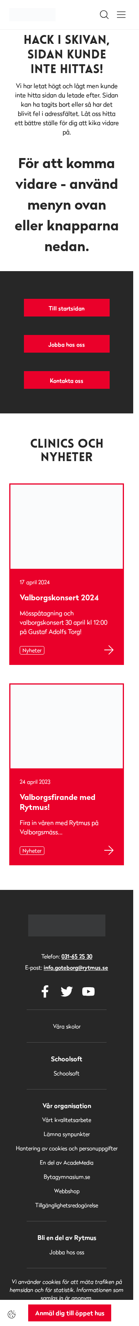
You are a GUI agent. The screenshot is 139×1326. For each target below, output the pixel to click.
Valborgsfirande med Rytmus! (57, 801)
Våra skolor (67, 1026)
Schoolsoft (67, 1073)
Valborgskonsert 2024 (59, 597)
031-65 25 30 (76, 956)
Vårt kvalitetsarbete (66, 1119)
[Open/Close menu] (121, 14)
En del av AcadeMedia (66, 1162)
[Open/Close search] (104, 14)
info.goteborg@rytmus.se (76, 967)
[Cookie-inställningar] (11, 1314)
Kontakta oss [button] (66, 380)
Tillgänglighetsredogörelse (66, 1205)
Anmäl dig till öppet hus (69, 1313)
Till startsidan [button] (67, 308)
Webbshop (67, 1190)
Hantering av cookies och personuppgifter (67, 1148)
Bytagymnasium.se (67, 1176)
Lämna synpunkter (67, 1134)
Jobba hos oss (66, 1252)
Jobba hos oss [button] (66, 344)
